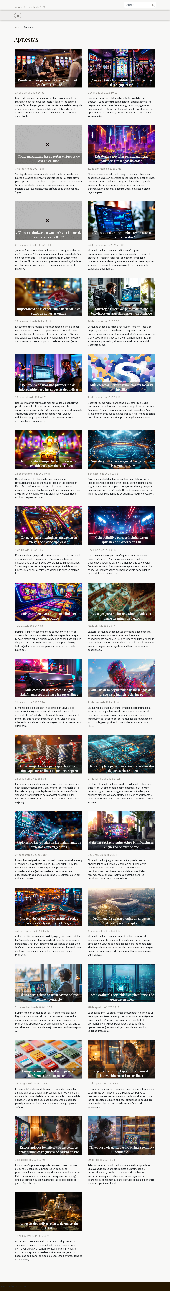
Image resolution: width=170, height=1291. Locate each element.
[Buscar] (140, 5)
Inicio (17, 27)
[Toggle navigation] (18, 15)
